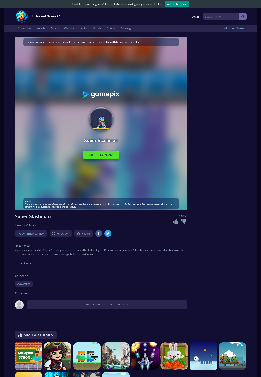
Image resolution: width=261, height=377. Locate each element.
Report (86, 233)
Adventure (23, 283)
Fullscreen (63, 233)
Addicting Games (233, 28)
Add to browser (176, 4)
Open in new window (31, 233)
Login (195, 16)
